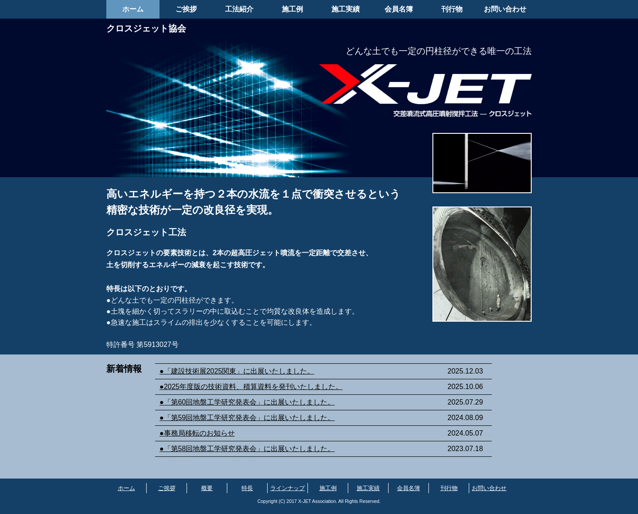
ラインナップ (287, 488)
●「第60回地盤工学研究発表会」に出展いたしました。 (247, 402)
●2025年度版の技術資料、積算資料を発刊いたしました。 (251, 386)
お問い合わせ (505, 9)
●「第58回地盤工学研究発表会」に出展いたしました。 (247, 448)
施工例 (292, 9)
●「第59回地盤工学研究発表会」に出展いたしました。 (247, 417)
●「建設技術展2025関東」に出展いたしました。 (237, 371)
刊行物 (452, 9)
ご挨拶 (186, 9)
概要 (207, 488)
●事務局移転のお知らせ (197, 433)
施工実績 (345, 9)
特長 (247, 488)
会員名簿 (399, 9)
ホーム (133, 9)
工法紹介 (239, 9)
